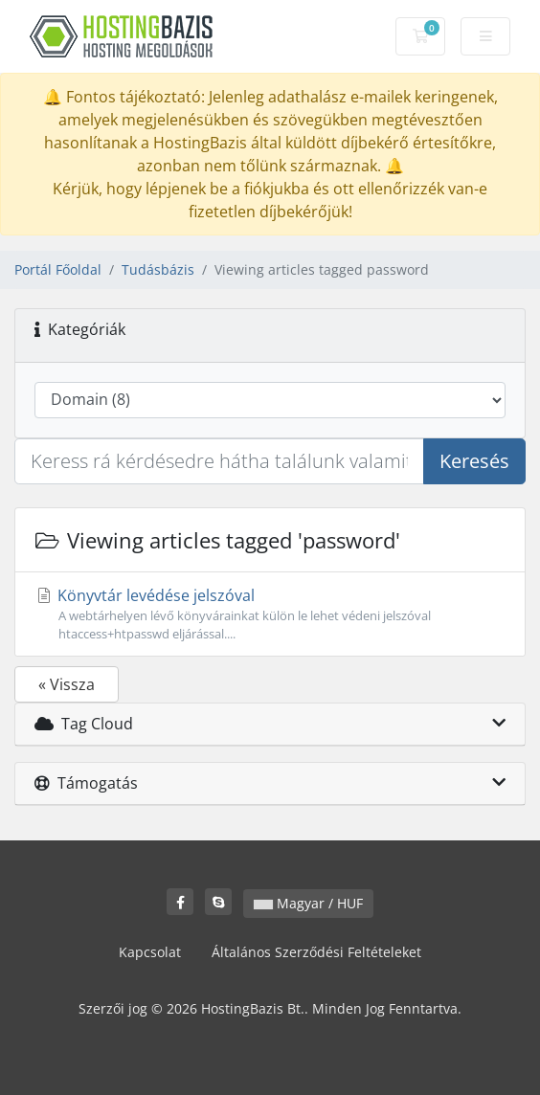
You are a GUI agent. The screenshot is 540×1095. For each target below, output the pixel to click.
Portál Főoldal (57, 269)
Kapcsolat (150, 952)
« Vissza (66, 684)
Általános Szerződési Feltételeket (316, 952)
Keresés (474, 461)
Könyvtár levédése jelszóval (270, 614)
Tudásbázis (158, 269)
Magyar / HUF (308, 903)
